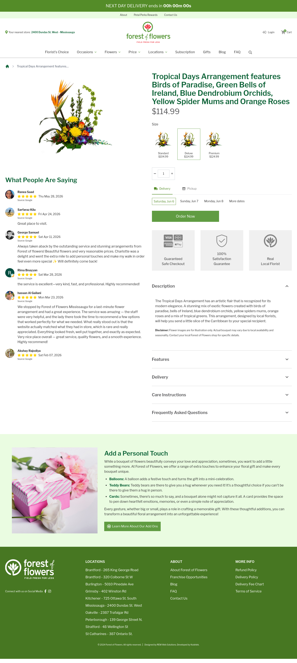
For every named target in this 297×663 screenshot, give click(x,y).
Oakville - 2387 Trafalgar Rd (106, 617)
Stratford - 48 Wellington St (106, 631)
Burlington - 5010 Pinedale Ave (109, 588)
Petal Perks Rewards (146, 14)
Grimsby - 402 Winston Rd (105, 595)
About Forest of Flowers (188, 574)
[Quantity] (163, 174)
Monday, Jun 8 (225, 202)
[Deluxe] (188, 144)
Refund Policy (246, 574)
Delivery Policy (247, 581)
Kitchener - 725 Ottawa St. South (110, 603)
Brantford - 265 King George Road (111, 574)
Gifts (207, 52)
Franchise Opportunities (189, 581)
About (123, 14)
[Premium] (214, 144)
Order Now (185, 219)
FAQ (237, 52)
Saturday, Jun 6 (166, 203)
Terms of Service (249, 595)
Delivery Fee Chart (250, 588)
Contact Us (170, 14)
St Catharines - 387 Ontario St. (109, 638)
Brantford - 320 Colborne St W (109, 581)
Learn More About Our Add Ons (134, 530)
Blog (222, 52)
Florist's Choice (57, 52)
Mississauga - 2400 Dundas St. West (113, 610)
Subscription (185, 52)
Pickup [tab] (189, 188)
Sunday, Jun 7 (195, 202)
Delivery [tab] (162, 188)
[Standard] (163, 144)
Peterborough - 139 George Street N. (113, 624)
